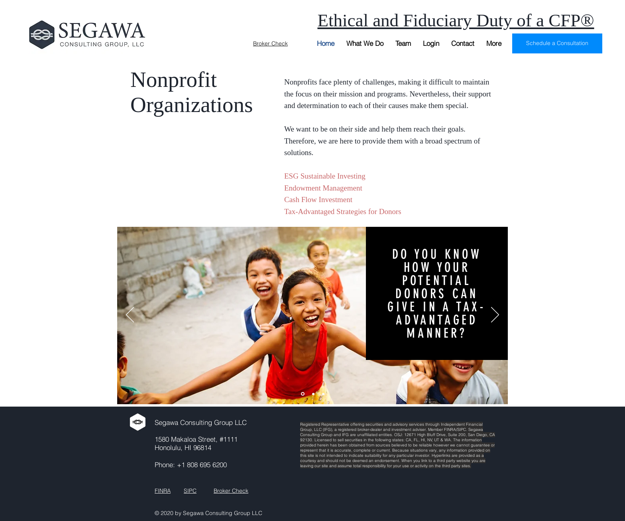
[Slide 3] (323, 394)
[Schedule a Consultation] (557, 43)
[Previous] (130, 315)
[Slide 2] (313, 394)
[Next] (495, 315)
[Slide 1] (303, 394)
